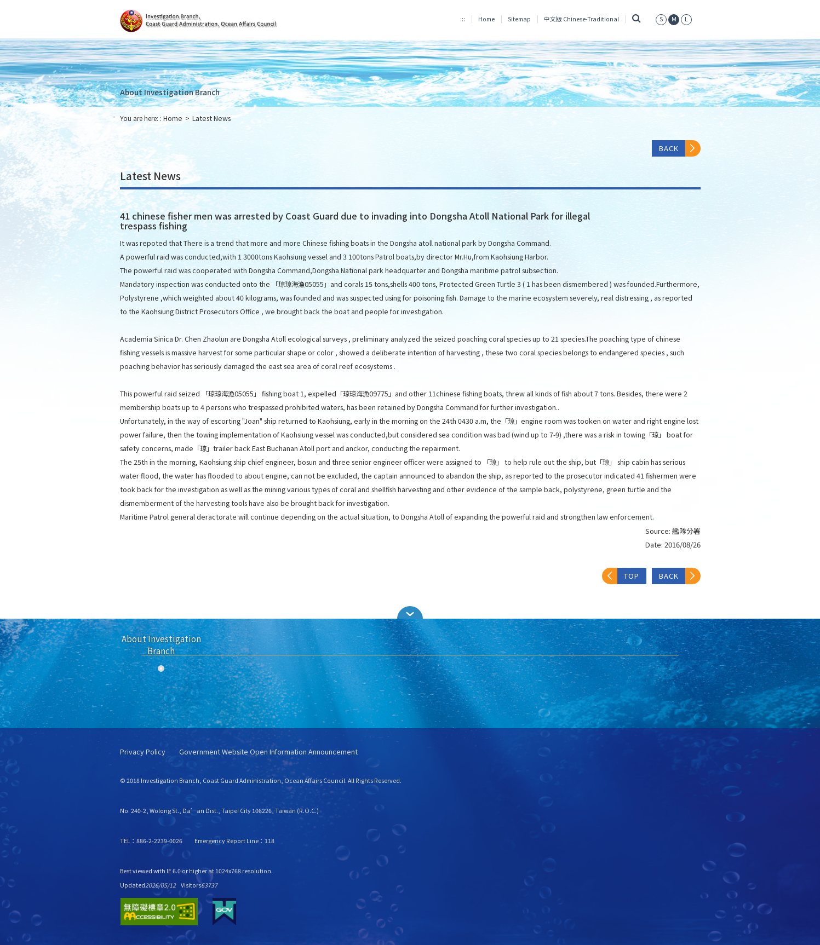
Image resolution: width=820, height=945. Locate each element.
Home (486, 19)
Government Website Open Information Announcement (268, 752)
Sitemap (519, 19)
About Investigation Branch (170, 92)
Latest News (211, 118)
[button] (410, 612)
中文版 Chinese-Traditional (581, 19)
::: (462, 19)
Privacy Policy (142, 752)
